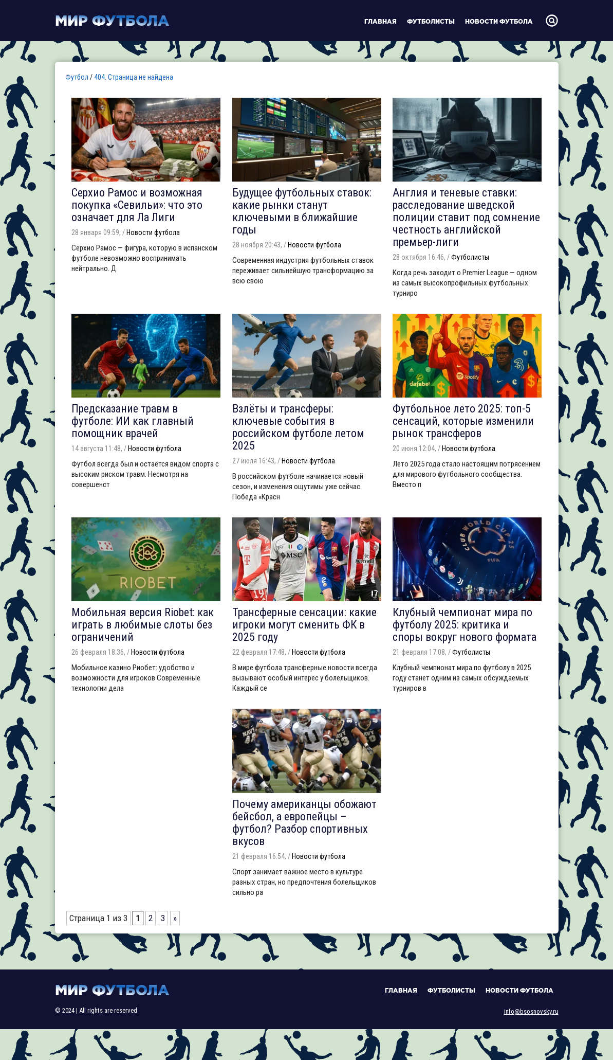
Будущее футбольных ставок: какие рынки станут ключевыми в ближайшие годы (301, 211)
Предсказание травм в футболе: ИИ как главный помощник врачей (132, 421)
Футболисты (431, 21)
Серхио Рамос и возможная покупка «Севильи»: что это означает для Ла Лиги (136, 205)
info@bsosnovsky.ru (531, 1011)
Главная (380, 21)
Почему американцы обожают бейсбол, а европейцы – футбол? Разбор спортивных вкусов (304, 823)
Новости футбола (499, 21)
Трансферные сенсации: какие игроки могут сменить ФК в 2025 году (304, 624)
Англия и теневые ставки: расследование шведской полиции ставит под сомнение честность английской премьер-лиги (466, 217)
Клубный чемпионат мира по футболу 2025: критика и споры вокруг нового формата (464, 624)
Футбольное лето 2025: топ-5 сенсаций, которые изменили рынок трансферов (463, 421)
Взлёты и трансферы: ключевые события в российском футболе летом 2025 (298, 427)
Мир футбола (112, 20)
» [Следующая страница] (175, 918)
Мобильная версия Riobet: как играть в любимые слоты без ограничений (142, 624)
